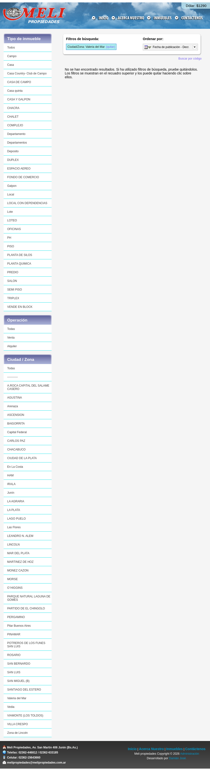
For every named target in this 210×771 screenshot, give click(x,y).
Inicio (132, 749)
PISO (10, 246)
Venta (11, 337)
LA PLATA (13, 510)
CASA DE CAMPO (19, 82)
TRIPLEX (13, 298)
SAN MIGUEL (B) (18, 681)
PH (9, 237)
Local (10, 194)
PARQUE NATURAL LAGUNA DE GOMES (28, 598)
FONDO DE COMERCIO (23, 177)
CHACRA (13, 108)
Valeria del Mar (16, 698)
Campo (12, 56)
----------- (12, 377)
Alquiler (12, 346)
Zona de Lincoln (17, 733)
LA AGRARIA (15, 501)
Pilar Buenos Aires (19, 625)
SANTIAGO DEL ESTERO (24, 689)
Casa (10, 65)
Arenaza (12, 406)
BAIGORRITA (16, 423)
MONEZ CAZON (18, 570)
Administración (189, 753)
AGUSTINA (14, 397)
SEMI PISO (14, 289)
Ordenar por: (153, 39)
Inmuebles (174, 749)
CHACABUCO (16, 449)
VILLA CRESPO (17, 724)
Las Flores (14, 527)
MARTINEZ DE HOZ (20, 562)
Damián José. (177, 758)
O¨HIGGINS (15, 587)
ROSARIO (13, 655)
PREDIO (12, 272)
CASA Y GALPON (18, 99)
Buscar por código (190, 58)
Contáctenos (195, 749)
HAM (10, 475)
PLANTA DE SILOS (19, 255)
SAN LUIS (13, 672)
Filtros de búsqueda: (82, 39)
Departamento (16, 134)
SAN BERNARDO (18, 663)
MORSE (12, 579)
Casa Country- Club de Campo (27, 73)
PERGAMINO (16, 617)
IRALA (11, 484)
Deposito (12, 151)
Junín (10, 492)
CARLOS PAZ (16, 441)
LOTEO (12, 220)
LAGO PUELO (16, 518)
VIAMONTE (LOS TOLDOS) (25, 715)
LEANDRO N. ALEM (20, 536)
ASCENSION (15, 415)
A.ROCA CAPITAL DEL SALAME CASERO (28, 387)
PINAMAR (13, 634)
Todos (11, 47)
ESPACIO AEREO (18, 168)
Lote (10, 211)
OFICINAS (14, 229)
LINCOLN (13, 544)
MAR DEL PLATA (18, 553)
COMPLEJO (15, 125)
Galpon (12, 186)
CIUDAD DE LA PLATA (22, 458)
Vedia (10, 707)
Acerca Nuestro (151, 749)
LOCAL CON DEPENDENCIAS (27, 203)
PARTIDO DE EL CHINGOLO (26, 608)
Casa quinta (15, 90)
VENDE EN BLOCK (19, 307)
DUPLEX (13, 160)
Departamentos (17, 142)
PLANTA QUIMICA (19, 263)
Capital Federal (17, 432)
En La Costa (15, 466)
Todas (11, 329)
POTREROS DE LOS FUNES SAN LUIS (26, 644)
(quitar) (91, 47)
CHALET (12, 116)
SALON (12, 281)
